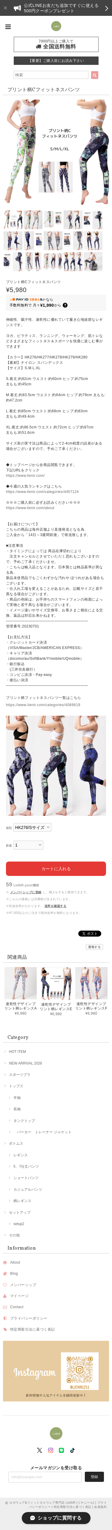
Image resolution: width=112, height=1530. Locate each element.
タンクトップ (24, 1121)
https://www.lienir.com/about (30, 508)
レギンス (20, 1155)
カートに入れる (56, 868)
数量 (9, 845)
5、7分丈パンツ (26, 1166)
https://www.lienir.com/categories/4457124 (42, 492)
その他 (14, 1235)
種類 (9, 828)
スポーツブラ (19, 1075)
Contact (17, 1307)
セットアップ (19, 1212)
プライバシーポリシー (28, 1318)
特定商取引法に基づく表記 (32, 1329)
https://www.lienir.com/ (25, 476)
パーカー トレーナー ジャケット (42, 1132)
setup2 (18, 1224)
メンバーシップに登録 (26, 892)
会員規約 (100, 1506)
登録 (94, 1477)
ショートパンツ (26, 1178)
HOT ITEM (17, 1052)
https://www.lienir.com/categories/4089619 (43, 705)
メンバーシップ (23, 1285)
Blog (14, 1273)
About (15, 1262)
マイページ (19, 1296)
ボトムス (16, 1143)
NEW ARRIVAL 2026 (25, 1063)
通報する (94, 947)
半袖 (17, 1098)
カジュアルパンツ (27, 1189)
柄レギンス (22, 1201)
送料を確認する (55, 906)
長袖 (17, 1109)
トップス (16, 1086)
